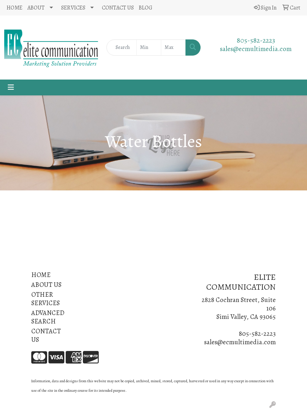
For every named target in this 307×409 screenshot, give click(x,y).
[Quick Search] (121, 47)
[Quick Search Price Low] (148, 47)
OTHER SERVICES (45, 298)
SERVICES (73, 8)
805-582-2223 (256, 40)
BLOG (145, 8)
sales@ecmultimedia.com (256, 48)
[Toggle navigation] (11, 87)
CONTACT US (118, 8)
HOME (14, 8)
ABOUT (36, 8)
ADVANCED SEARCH (47, 317)
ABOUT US (46, 284)
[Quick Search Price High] (173, 47)
